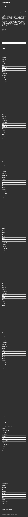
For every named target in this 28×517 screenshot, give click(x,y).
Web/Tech (3, 8)
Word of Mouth (4, 503)
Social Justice (4, 485)
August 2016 (4, 128)
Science (3, 477)
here (16, 17)
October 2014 (4, 173)
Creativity (3, 428)
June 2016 (3, 132)
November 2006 (4, 366)
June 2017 (3, 110)
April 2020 (3, 87)
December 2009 (4, 291)
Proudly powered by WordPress (6, 514)
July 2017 (3, 108)
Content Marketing (5, 424)
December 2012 (4, 218)
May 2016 (3, 134)
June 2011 (3, 254)
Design (3, 438)
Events (3, 448)
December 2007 (4, 340)
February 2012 (4, 238)
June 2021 (3, 77)
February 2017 (4, 116)
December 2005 (4, 389)
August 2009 (4, 299)
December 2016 (4, 120)
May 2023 (3, 65)
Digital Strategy (4, 442)
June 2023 (3, 63)
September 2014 (4, 175)
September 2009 (4, 297)
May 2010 (3, 281)
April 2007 (3, 356)
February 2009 (4, 311)
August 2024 (4, 57)
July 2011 (3, 252)
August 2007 (4, 348)
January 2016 (4, 142)
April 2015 (3, 161)
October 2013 (4, 197)
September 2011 (4, 248)
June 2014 (3, 181)
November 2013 (4, 195)
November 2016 (4, 122)
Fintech (3, 450)
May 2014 (3, 183)
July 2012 (3, 228)
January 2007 (4, 362)
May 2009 (3, 305)
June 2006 (3, 376)
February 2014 (4, 189)
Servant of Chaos (6, 2)
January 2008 (4, 338)
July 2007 (3, 350)
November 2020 (4, 81)
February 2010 (4, 287)
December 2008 (4, 315)
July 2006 (3, 374)
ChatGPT (3, 418)
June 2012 (3, 230)
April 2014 (3, 185)
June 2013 (3, 205)
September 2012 (4, 224)
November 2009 (4, 293)
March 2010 (4, 285)
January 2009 (4, 313)
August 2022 (4, 69)
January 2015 (4, 167)
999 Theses (3, 401)
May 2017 (3, 112)
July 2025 (3, 53)
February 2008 (4, 336)
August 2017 (4, 106)
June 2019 (3, 91)
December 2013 (4, 193)
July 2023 (3, 61)
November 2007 (4, 342)
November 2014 (4, 171)
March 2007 (4, 358)
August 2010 (4, 275)
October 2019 (4, 89)
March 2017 (4, 114)
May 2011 (3, 256)
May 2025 (3, 55)
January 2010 (4, 289)
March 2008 (4, 334)
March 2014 (4, 187)
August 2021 (4, 75)
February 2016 (4, 140)
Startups (3, 489)
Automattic (16, 514)
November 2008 (4, 317)
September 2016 (4, 126)
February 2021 (4, 79)
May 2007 (3, 354)
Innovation (3, 460)
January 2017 (4, 118)
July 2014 (3, 179)
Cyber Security (4, 432)
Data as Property (4, 434)
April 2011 (3, 258)
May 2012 (3, 232)
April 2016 (3, 136)
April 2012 (3, 234)
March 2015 (4, 163)
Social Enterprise (4, 481)
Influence (3, 456)
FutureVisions (4, 454)
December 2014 (4, 169)
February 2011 (4, 262)
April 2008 (3, 332)
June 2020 (3, 85)
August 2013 (4, 201)
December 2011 (4, 242)
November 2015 (4, 146)
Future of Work (4, 452)
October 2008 (4, 319)
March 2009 (4, 309)
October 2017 (4, 104)
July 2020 (3, 83)
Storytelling (4, 491)
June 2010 (3, 279)
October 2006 (4, 368)
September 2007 (4, 346)
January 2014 (4, 191)
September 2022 (4, 67)
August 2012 (4, 226)
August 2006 (4, 372)
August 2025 (4, 51)
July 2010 (3, 277)
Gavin (2, 30)
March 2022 (4, 71)
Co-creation (4, 420)
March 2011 (3, 260)
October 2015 (4, 148)
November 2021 (4, 73)
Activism (3, 403)
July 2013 (3, 203)
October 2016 (4, 124)
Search (3, 479)
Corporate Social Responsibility (7, 426)
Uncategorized (4, 495)
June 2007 (3, 352)
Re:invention (4, 475)
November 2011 (4, 244)
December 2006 (4, 364)
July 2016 (3, 130)
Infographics (4, 458)
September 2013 (4, 199)
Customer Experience (5, 430)
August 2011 (4, 250)
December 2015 (4, 144)
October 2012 (4, 222)
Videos (3, 497)
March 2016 (4, 138)
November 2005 (4, 391)
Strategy (3, 493)
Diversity (3, 446)
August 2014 (4, 177)
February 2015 (4, 165)
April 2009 (3, 307)
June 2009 (3, 303)
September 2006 (4, 370)
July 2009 (3, 301)
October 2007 (4, 344)
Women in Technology (5, 501)
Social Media (4, 487)
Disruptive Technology (5, 444)
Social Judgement (5, 483)
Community (4, 422)
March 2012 (4, 236)
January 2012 (4, 240)
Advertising (4, 405)
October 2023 (4, 59)
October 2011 (4, 246)
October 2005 (4, 393)
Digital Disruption (5, 440)
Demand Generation (5, 436)
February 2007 (4, 360)
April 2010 (3, 283)
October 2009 (4, 295)
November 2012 (4, 220)
